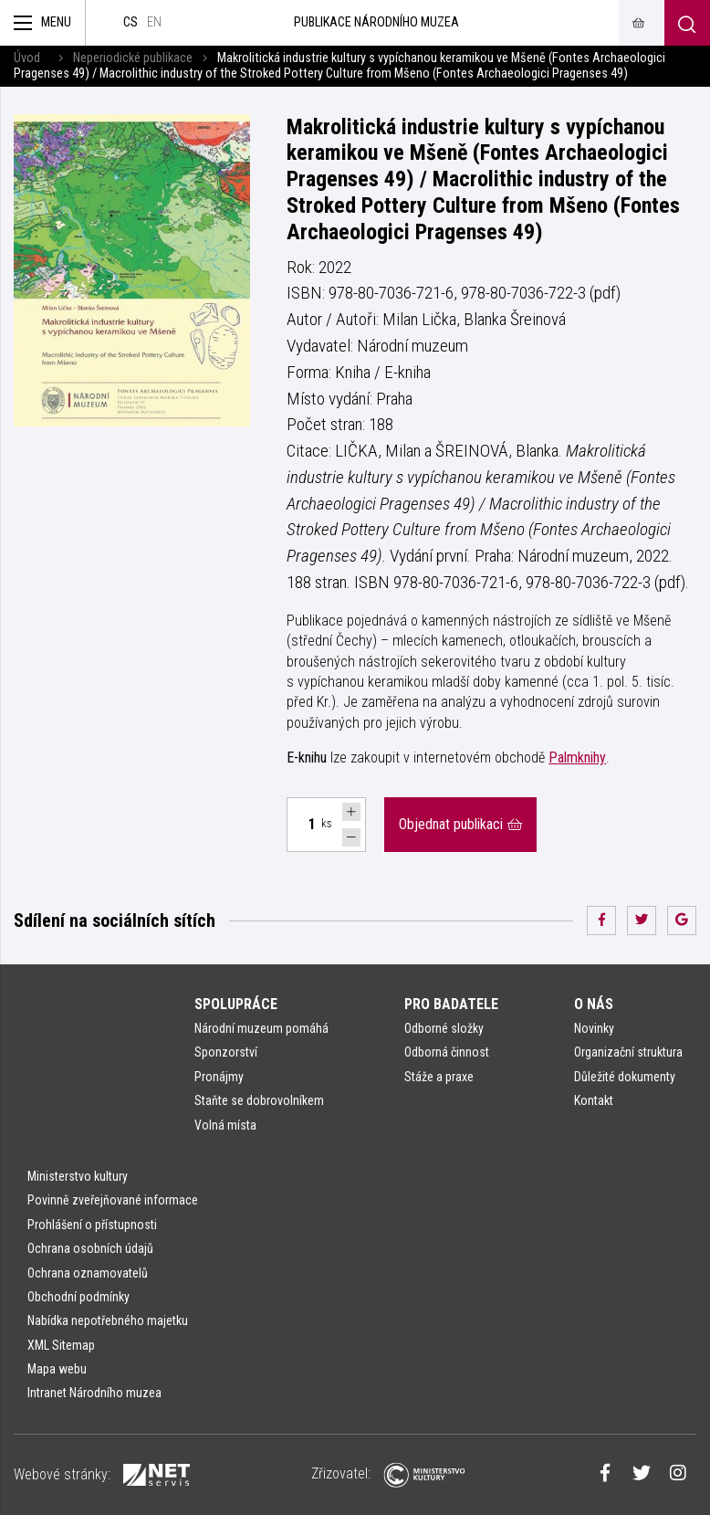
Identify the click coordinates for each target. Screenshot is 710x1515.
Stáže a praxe (439, 1076)
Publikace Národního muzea (376, 22)
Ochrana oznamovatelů (87, 1273)
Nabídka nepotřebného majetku (107, 1320)
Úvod (27, 58)
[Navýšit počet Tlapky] (351, 812)
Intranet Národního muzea (94, 1392)
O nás (593, 1004)
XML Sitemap (61, 1345)
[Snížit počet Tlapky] (351, 837)
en (154, 22)
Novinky (594, 1028)
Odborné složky (444, 1028)
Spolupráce (235, 1004)
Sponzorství (225, 1052)
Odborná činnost (446, 1052)
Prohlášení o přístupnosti (92, 1224)
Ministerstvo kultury (77, 1176)
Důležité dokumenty (624, 1076)
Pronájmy (219, 1076)
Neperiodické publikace (133, 58)
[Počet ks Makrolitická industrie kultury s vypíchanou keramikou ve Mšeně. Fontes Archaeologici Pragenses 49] (301, 824)
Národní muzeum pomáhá (261, 1028)
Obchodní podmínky (78, 1296)
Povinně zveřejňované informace (112, 1200)
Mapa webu (57, 1369)
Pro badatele (451, 1004)
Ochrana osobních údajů (90, 1248)
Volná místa (225, 1125)
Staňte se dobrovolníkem (259, 1100)
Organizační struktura (628, 1052)
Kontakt (593, 1100)
